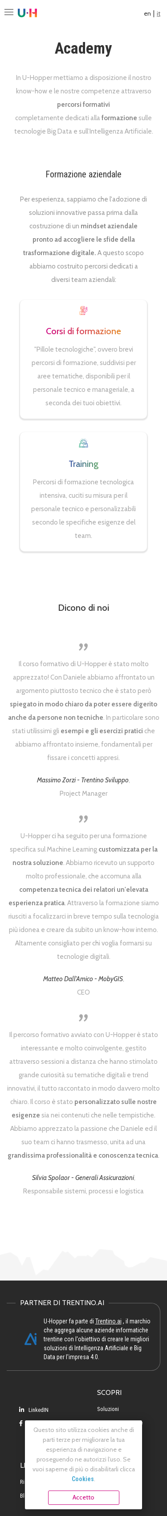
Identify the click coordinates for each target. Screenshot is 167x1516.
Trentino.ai (108, 1321)
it (158, 13)
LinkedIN (34, 1410)
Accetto (83, 1497)
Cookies (83, 1478)
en (147, 13)
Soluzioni (108, 1409)
